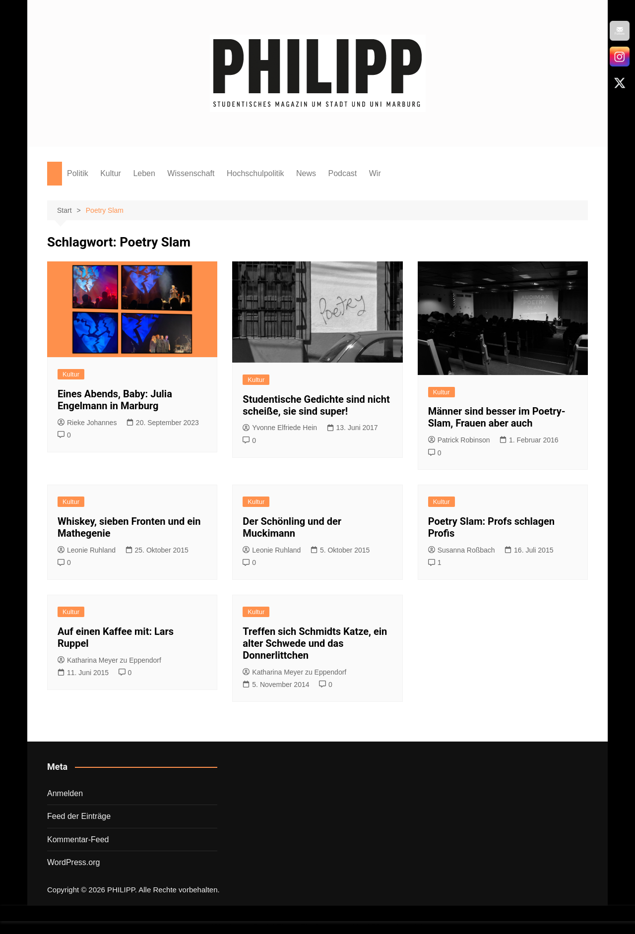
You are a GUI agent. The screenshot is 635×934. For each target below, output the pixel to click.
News (306, 173)
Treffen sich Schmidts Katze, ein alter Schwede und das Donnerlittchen (315, 643)
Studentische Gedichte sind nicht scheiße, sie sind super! (316, 405)
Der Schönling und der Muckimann (292, 527)
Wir (375, 173)
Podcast (342, 173)
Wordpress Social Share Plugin (268, 927)
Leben (144, 173)
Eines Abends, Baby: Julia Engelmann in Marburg (115, 400)
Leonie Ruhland (87, 550)
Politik (77, 173)
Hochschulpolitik (255, 173)
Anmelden (65, 793)
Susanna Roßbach (461, 550)
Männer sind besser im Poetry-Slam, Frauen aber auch (497, 417)
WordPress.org (73, 862)
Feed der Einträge (79, 816)
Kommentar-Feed (78, 839)
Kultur (110, 173)
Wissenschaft (190, 173)
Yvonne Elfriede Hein (280, 428)
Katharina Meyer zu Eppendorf (109, 660)
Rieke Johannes (87, 423)
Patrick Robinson (459, 440)
